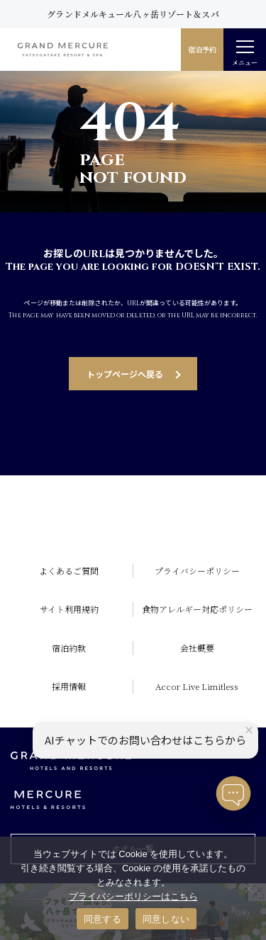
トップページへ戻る (125, 374)
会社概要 (197, 648)
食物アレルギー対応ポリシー (197, 609)
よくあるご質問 (69, 571)
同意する (102, 919)
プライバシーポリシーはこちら (133, 896)
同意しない (166, 919)
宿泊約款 (69, 648)
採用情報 (69, 686)
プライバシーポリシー (197, 571)
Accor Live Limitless (196, 686)
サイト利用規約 (69, 609)
